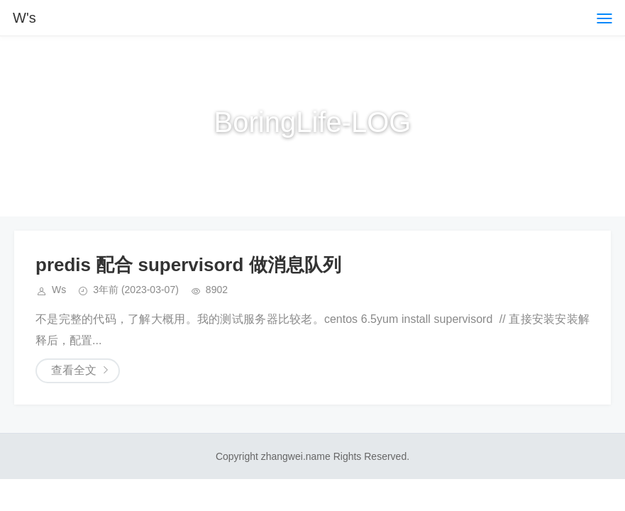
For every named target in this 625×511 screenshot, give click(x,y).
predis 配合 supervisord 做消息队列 (188, 264)
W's (24, 18)
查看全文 (73, 370)
